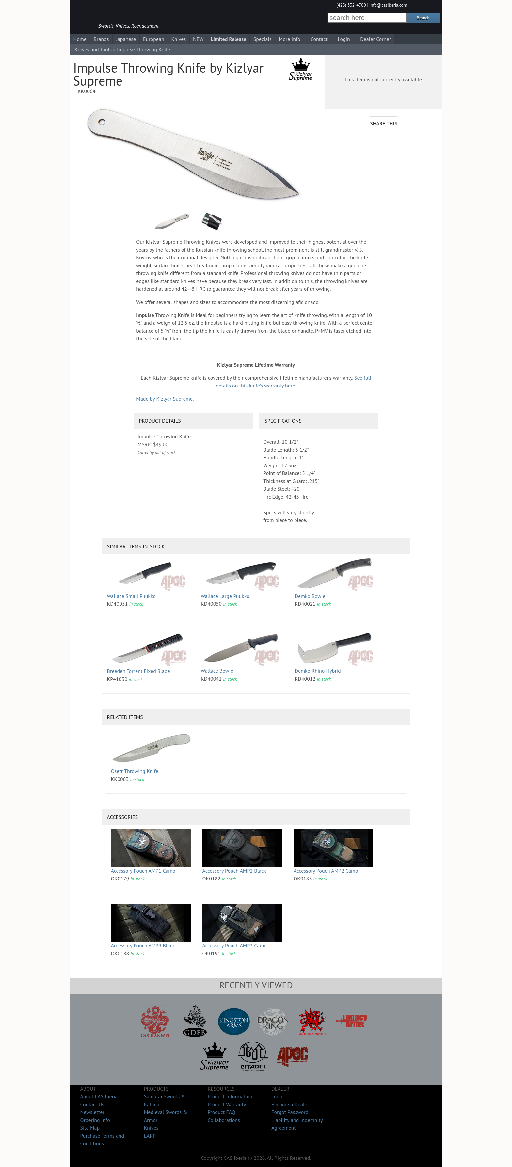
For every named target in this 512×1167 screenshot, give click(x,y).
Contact (319, 39)
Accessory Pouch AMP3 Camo (234, 945)
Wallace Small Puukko (131, 596)
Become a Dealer (290, 1104)
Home (79, 39)
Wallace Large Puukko (225, 596)
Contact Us (92, 1104)
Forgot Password (289, 1112)
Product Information (230, 1096)
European (153, 39)
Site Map (90, 1128)
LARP (150, 1135)
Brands (101, 39)
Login (344, 39)
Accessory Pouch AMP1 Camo (143, 870)
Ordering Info (95, 1120)
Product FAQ (221, 1112)
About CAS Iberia (99, 1096)
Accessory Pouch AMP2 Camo (326, 870)
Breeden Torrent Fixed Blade (138, 671)
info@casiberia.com (388, 5)
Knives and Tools (93, 49)
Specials (262, 39)
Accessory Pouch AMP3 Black (143, 945)
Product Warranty (227, 1104)
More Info (289, 39)
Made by (164, 398)
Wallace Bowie (217, 670)
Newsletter (92, 1112)
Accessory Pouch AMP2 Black (234, 870)
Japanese (126, 39)
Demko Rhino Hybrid (318, 670)
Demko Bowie (310, 596)
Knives (178, 39)
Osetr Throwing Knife (134, 771)
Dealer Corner (375, 39)
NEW (198, 39)
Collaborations (224, 1120)
